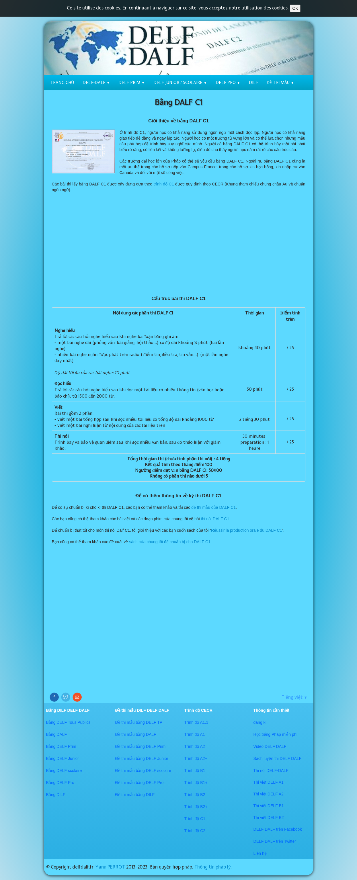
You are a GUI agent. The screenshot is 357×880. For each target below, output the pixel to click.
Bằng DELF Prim (61, 746)
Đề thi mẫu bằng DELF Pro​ (139, 782)
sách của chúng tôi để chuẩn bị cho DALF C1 (169, 541)
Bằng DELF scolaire (64, 770)
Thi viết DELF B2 (268, 817)
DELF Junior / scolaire (180, 82)
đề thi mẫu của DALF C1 (213, 507)
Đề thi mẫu (280, 82)
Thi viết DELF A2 (268, 794)
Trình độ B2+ (196, 806)
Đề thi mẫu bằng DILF (135, 794)
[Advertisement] (178, 244)
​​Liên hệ (260, 853)
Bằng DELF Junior (62, 758)
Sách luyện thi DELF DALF (277, 758)
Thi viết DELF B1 (268, 805)
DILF (253, 82)
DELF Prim (131, 82)
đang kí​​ (260, 722)
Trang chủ (62, 82)
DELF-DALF (96, 82)
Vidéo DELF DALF (269, 746)
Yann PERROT (110, 867)
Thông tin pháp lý (212, 867)
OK (295, 8)
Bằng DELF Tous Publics (68, 722)
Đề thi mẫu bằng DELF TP (139, 722)
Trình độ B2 (194, 794)
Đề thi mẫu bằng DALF (135, 734)
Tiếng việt (294, 697)
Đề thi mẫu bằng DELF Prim (140, 746)
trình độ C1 (164, 184)
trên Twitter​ (286, 841)
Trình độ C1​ (195, 818)
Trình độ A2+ (195, 758)
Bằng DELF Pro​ (60, 782)
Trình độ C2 (195, 830)
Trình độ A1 (194, 734)
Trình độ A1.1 (196, 722)
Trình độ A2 (194, 746)
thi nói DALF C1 (215, 519)
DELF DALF (264, 829)
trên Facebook (289, 829)
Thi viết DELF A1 (268, 782)
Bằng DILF (55, 794)
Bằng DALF (56, 734)
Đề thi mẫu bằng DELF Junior (141, 758)
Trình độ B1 (194, 770)
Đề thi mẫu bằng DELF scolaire (143, 770)
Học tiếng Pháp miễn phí (275, 734)
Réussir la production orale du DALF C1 (246, 530)
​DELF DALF (264, 841)
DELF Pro (228, 82)
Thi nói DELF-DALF (270, 770)
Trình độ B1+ (196, 782)
